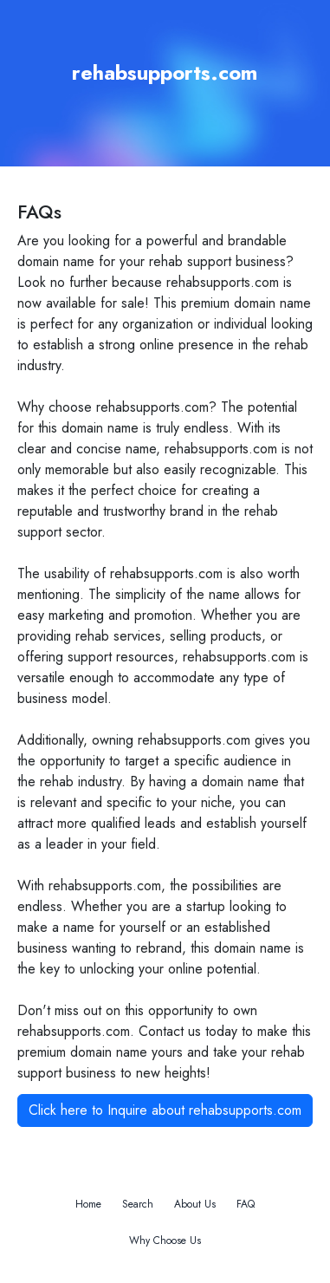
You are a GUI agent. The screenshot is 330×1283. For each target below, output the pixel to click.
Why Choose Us (165, 1240)
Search (137, 1204)
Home (88, 1204)
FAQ (245, 1204)
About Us (195, 1204)
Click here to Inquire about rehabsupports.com (165, 1110)
